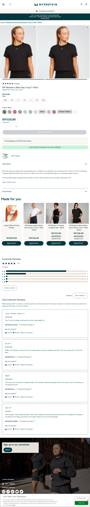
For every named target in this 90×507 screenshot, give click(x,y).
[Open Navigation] (3, 4)
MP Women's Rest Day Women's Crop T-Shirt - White (24, 22)
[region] (45, 500)
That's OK (81, 503)
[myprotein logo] (46, 4)
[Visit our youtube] (17, 492)
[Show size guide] (6, 94)
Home (2, 22)
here (13, 505)
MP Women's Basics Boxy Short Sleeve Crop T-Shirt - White (33, 228)
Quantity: (6, 122)
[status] (10, 126)
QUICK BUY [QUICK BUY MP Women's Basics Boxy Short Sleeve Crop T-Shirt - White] (34, 243)
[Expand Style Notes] (45, 192)
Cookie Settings (8, 479)
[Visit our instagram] (4, 492)
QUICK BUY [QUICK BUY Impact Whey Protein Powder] (11, 243)
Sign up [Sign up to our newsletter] (7, 450)
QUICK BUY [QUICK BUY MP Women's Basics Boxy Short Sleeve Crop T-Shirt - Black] (78, 243)
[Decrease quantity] (5, 126)
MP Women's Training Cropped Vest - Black (56, 227)
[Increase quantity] (16, 126)
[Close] (88, 500)
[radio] (5, 100)
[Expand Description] (45, 164)
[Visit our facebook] (8, 492)
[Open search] (10, 4)
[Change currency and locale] (45, 484)
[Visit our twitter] (21, 492)
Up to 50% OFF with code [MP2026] (45, 16)
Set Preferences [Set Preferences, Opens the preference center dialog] (81, 498)
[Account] (81, 4)
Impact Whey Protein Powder (11, 227)
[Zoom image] (34, 27)
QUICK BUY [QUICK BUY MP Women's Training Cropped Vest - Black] (56, 243)
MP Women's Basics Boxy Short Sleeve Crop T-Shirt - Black (78, 228)
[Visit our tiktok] (12, 492)
